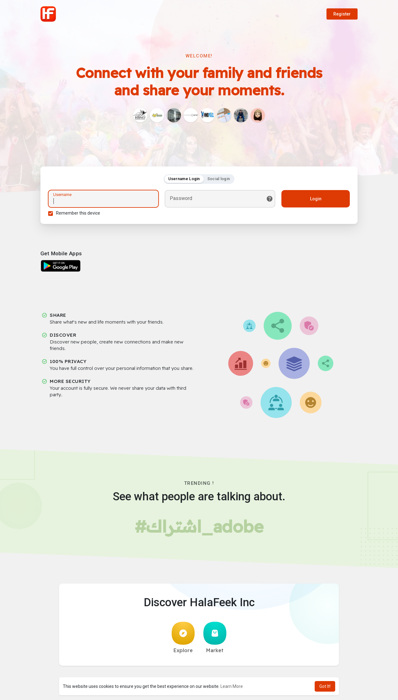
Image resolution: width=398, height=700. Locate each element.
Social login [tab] (218, 178)
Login (316, 198)
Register (342, 13)
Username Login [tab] (184, 178)
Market (214, 637)
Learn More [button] (231, 686)
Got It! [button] (325, 686)
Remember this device (78, 213)
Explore (183, 637)
